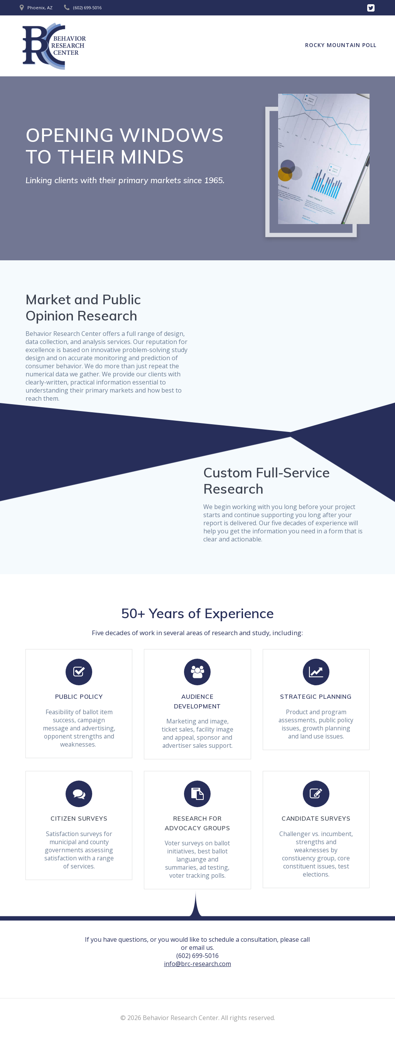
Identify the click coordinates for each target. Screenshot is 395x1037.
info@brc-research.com (197, 964)
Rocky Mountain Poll (340, 45)
